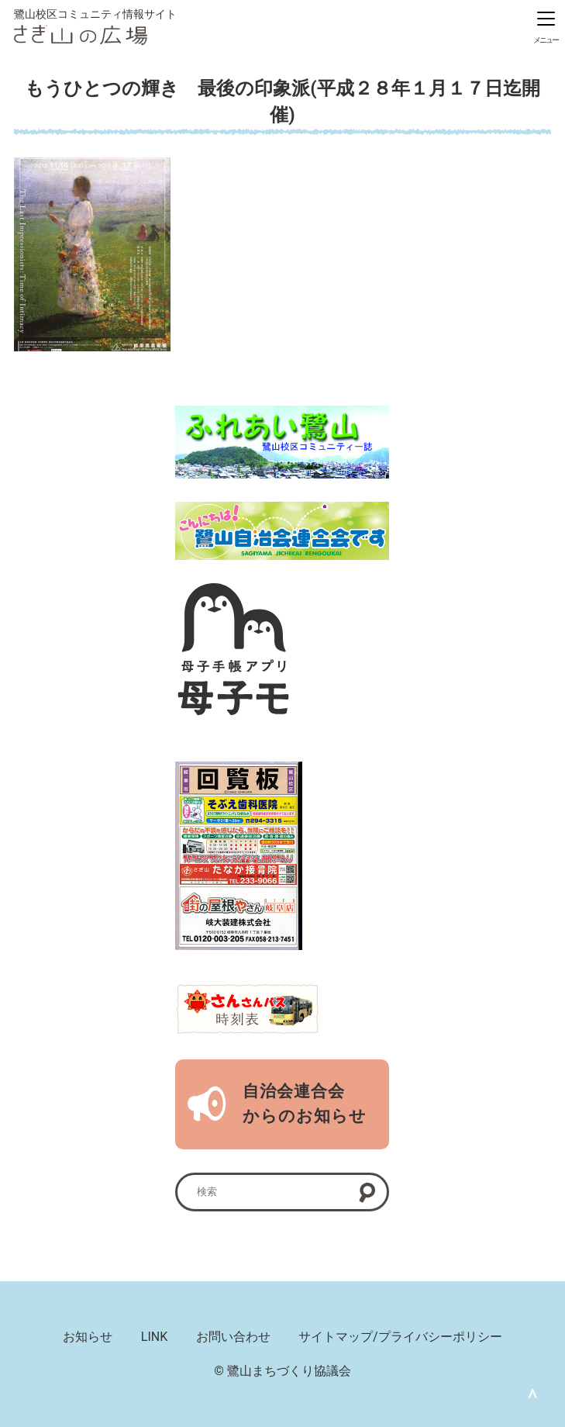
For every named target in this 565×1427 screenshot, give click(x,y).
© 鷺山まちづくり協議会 (282, 1370)
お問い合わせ (233, 1336)
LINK (154, 1336)
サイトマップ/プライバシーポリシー (400, 1336)
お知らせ (87, 1336)
